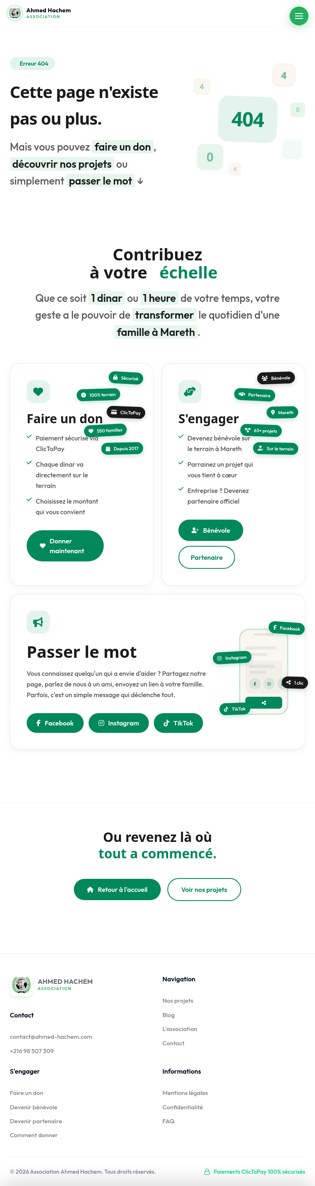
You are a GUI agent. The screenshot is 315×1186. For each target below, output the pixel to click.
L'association (179, 1029)
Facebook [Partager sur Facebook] (55, 727)
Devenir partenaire (36, 1121)
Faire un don (26, 1093)
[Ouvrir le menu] (299, 16)
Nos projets (177, 1000)
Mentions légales (185, 1093)
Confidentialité (182, 1107)
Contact (173, 1043)
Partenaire (207, 568)
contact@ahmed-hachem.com (51, 1036)
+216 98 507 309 (32, 1051)
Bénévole (211, 541)
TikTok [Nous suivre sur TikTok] (178, 727)
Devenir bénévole (33, 1107)
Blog (168, 1015)
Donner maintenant (62, 550)
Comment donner (34, 1135)
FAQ (168, 1121)
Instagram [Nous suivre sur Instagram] (118, 727)
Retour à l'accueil (117, 889)
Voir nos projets (204, 889)
